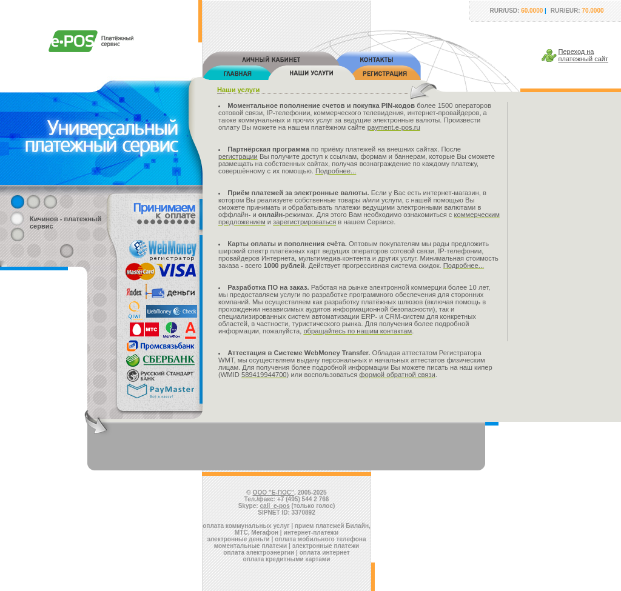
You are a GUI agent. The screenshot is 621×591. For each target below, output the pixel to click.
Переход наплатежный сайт (584, 55)
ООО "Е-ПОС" (273, 492)
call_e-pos (275, 506)
